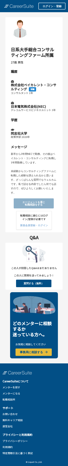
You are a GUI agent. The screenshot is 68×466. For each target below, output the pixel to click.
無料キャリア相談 (13, 420)
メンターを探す (11, 387)
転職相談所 (9, 399)
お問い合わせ (10, 414)
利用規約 (8, 447)
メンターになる (11, 393)
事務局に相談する (34, 352)
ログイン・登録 (52, 6)
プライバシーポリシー (15, 441)
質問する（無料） (34, 283)
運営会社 (8, 426)
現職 (32, 89)
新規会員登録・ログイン (34, 225)
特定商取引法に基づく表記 (18, 453)
